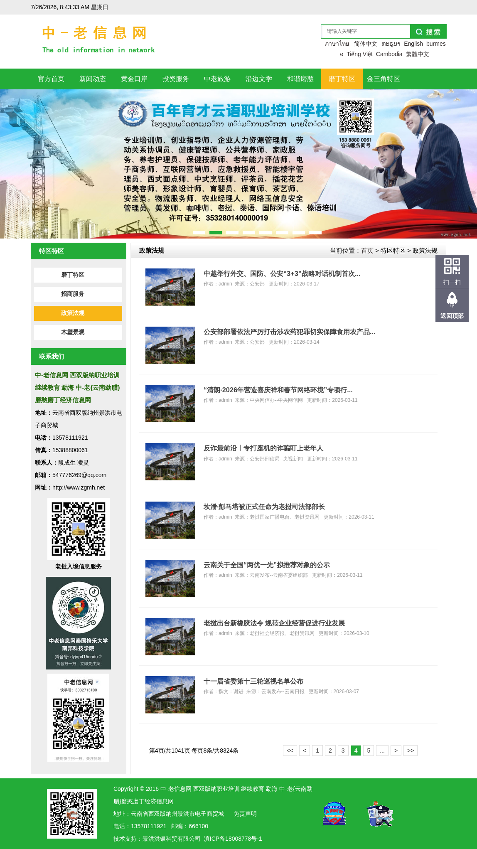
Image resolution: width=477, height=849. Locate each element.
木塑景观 (72, 332)
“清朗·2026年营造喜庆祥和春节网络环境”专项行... (278, 390)
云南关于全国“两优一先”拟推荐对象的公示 (267, 564)
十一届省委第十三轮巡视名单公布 (253, 681)
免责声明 (245, 813)
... (382, 750)
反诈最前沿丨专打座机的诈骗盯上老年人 (263, 448)
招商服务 (72, 294)
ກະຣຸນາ (391, 43)
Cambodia (389, 54)
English (413, 43)
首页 (367, 250)
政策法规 (72, 313)
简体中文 (365, 43)
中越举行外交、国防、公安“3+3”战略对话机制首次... (282, 273)
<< (290, 750)
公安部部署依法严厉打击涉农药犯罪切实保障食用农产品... (290, 331)
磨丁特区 (72, 275)
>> (410, 750)
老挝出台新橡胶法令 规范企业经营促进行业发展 (274, 623)
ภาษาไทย (337, 43)
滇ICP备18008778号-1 (233, 838)
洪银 (160, 838)
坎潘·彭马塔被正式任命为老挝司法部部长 (264, 506)
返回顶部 (452, 316)
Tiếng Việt (360, 54)
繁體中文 (417, 54)
